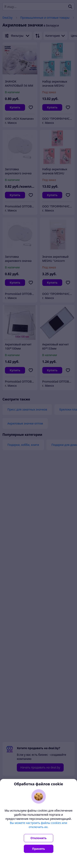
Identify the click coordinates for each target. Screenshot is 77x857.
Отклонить (39, 838)
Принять (38, 849)
